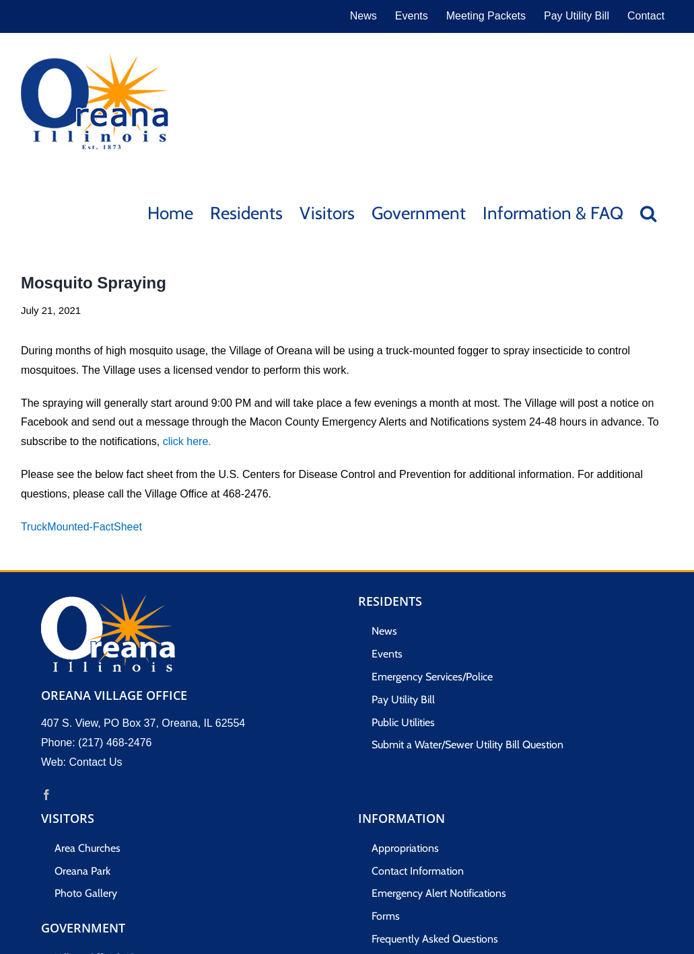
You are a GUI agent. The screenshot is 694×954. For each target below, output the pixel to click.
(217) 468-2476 (114, 742)
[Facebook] (46, 794)
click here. (187, 441)
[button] (648, 212)
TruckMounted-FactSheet (81, 526)
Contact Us (95, 762)
